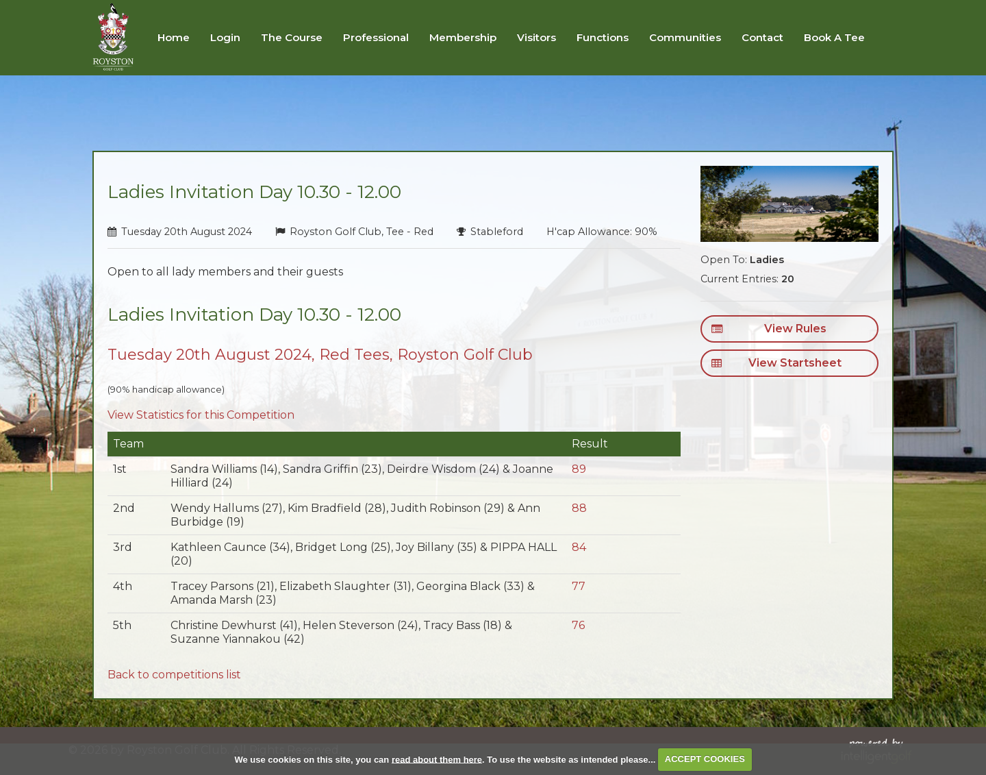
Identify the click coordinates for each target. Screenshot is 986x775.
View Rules (768, 329)
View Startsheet (776, 363)
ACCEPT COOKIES (705, 759)
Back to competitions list (174, 674)
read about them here (437, 759)
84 (579, 547)
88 (579, 508)
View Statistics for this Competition (201, 414)
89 (579, 469)
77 (578, 586)
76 (578, 625)
